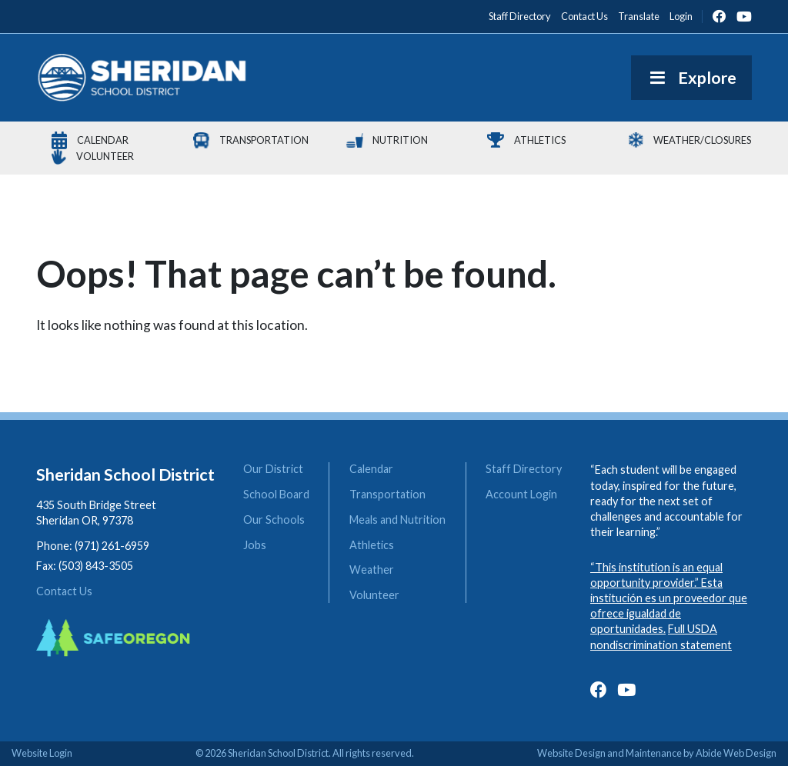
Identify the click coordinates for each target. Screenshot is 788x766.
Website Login (42, 753)
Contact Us (64, 591)
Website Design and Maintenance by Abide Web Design (656, 753)
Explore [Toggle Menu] (691, 78)
